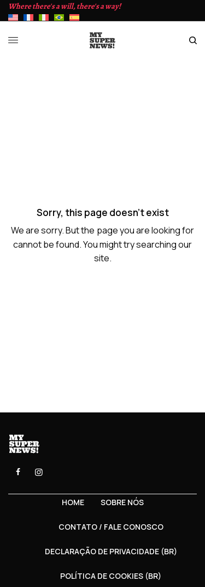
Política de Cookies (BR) (110, 576)
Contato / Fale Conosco (110, 527)
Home (73, 502)
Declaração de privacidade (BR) (111, 551)
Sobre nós (122, 502)
